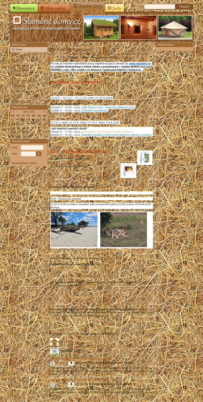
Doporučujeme (24, 91)
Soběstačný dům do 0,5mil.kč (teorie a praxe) (79, 358)
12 (45, 124)
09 (28, 124)
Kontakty (21, 86)
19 (45, 128)
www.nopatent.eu (125, 57)
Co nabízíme (23, 54)
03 (33, 120)
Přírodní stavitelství (94, 110)
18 (39, 128)
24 (33, 132)
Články (20, 59)
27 (13, 136)
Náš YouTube (23, 101)
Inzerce (20, 75)
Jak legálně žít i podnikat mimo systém (107, 131)
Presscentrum (24, 80)
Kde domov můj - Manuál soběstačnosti (75, 156)
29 (23, 136)
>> (44, 112)
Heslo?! (33, 163)
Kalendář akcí (24, 65)
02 (28, 120)
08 (23, 124)
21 (18, 132)
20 (13, 132)
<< (13, 112)
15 (23, 128)
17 (33, 128)
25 (39, 132)
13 (13, 128)
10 (33, 124)
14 (18, 128)
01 (23, 120)
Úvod (19, 49)
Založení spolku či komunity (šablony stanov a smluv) (116, 135)
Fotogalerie (22, 70)
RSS (18, 96)
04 (39, 120)
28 (18, 136)
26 (45, 132)
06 (13, 124)
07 (18, 124)
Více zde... (100, 187)
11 (39, 124)
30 (28, 136)
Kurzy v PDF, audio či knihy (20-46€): (79, 152)
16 (28, 128)
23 (28, 132)
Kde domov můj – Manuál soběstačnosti (108, 107)
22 (23, 132)
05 (45, 120)
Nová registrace (20, 163)
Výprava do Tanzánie (69, 198)
